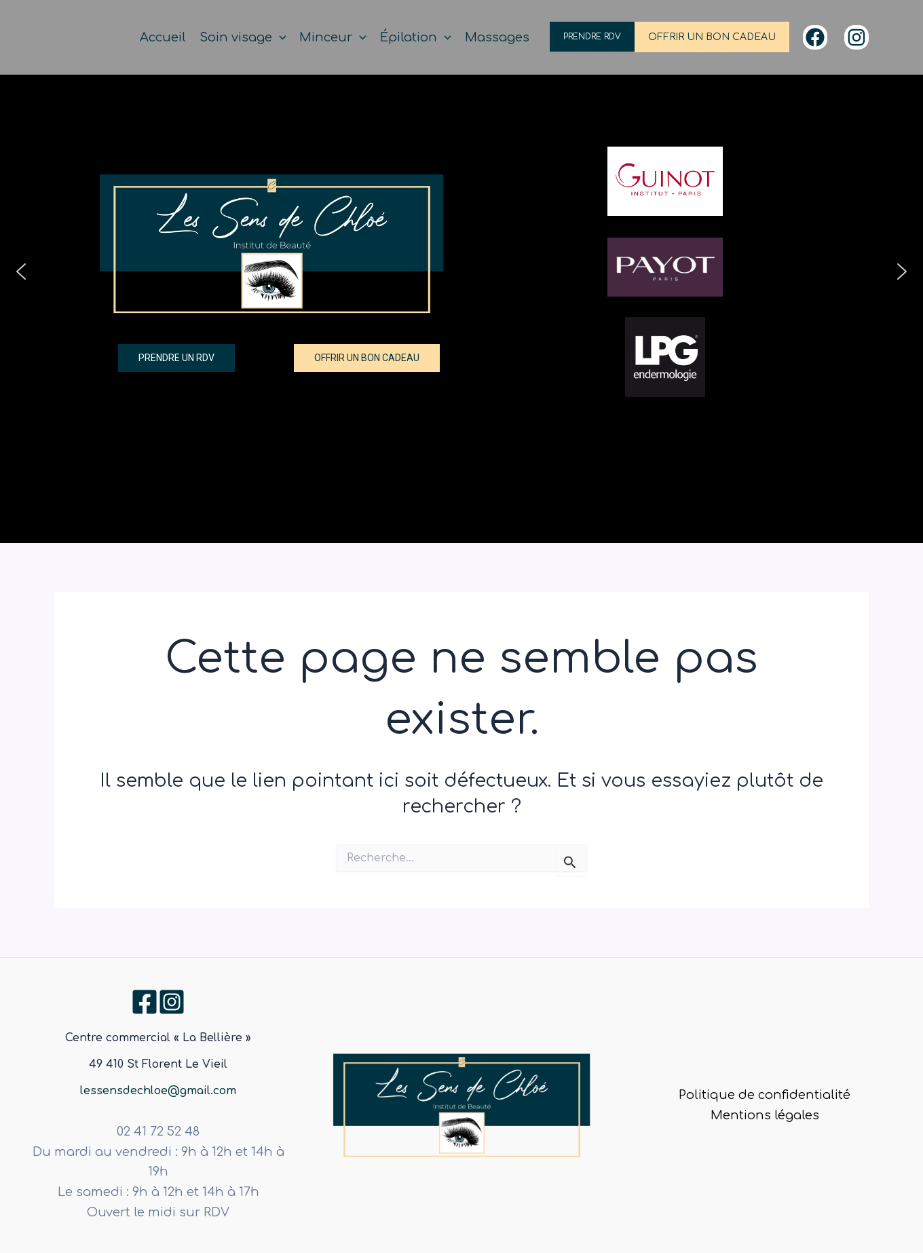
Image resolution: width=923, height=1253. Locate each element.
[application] (279, 38)
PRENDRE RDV (592, 36)
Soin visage (243, 38)
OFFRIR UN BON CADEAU (712, 37)
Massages (497, 37)
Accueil (163, 37)
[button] (21, 271)
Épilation (415, 38)
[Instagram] (856, 37)
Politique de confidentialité (764, 1095)
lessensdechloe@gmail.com (158, 1091)
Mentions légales (765, 1115)
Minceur (332, 38)
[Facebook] (815, 37)
